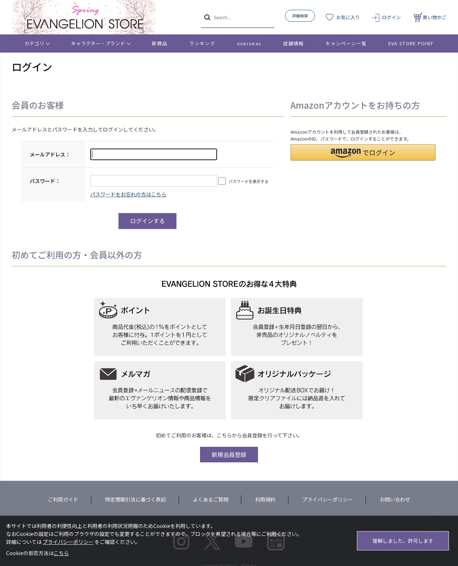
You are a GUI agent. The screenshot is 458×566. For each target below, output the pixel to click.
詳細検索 (300, 15)
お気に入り (348, 17)
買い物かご (430, 17)
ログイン (391, 17)
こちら (61, 553)
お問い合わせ (395, 499)
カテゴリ (35, 43)
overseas (249, 43)
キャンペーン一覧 (345, 43)
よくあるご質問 (210, 499)
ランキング (202, 43)
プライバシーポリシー (327, 499)
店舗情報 (293, 43)
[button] (363, 152)
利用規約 (265, 499)
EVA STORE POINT (411, 43)
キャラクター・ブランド (98, 43)
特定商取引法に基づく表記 (135, 499)
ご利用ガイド (63, 499)
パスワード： (45, 180)
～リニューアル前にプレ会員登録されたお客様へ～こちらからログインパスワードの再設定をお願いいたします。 (128, 194)
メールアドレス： (50, 154)
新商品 (159, 43)
